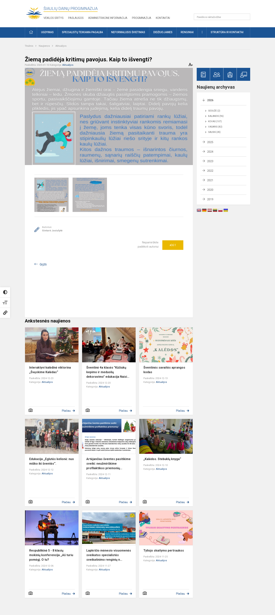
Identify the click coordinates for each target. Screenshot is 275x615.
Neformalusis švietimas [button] (128, 32)
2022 (210, 170)
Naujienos (44, 45)
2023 (210, 161)
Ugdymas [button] (47, 32)
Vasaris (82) (215, 126)
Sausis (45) (214, 132)
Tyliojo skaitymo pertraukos (163, 550)
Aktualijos (60, 45)
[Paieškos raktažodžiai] (222, 17)
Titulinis (29, 45)
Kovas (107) (215, 121)
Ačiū (173, 245)
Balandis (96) (216, 116)
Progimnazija (141, 17)
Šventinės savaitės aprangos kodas (164, 370)
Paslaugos (76, 17)
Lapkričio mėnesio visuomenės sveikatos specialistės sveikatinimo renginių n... (108, 555)
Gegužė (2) (214, 110)
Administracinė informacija (107, 17)
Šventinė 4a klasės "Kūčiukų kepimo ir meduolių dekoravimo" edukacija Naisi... (107, 372)
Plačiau (66, 410)
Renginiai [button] (187, 32)
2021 (210, 180)
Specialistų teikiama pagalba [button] (82, 32)
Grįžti (43, 264)
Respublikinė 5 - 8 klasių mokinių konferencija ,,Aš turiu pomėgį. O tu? (51, 555)
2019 (210, 199)
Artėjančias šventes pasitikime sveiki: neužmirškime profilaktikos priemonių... (108, 463)
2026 (210, 100)
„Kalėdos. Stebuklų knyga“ (162, 459)
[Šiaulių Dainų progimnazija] (34, 13)
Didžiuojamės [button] (162, 32)
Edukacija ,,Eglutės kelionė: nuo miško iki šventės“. (51, 461)
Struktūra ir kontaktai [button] (227, 32)
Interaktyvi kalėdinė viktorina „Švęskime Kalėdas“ (50, 370)
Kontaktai (163, 17)
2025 (210, 142)
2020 (210, 189)
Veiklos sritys (54, 17)
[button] (224, 8)
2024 (210, 151)
